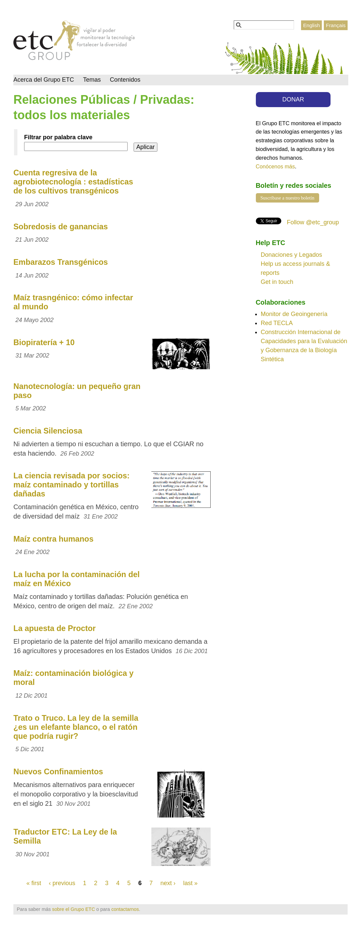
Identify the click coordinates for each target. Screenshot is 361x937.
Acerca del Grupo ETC (43, 79)
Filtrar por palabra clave (58, 137)
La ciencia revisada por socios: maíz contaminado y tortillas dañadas (71, 484)
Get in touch (277, 282)
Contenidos (125, 79)
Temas (92, 79)
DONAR (293, 99)
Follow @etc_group (313, 222)
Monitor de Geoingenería (294, 314)
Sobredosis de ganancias (60, 226)
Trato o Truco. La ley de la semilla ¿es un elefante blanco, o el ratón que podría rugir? (75, 727)
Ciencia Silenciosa (47, 430)
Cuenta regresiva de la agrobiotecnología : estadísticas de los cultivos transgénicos (73, 181)
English (311, 25)
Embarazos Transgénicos (60, 262)
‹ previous (62, 883)
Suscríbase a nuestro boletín (287, 198)
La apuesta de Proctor (54, 628)
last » (190, 883)
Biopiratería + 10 (44, 342)
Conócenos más (275, 166)
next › (167, 883)
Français (336, 25)
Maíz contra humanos (53, 539)
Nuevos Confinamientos (58, 771)
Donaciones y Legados (291, 254)
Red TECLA (277, 323)
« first (33, 883)
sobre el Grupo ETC (73, 909)
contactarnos (125, 909)
